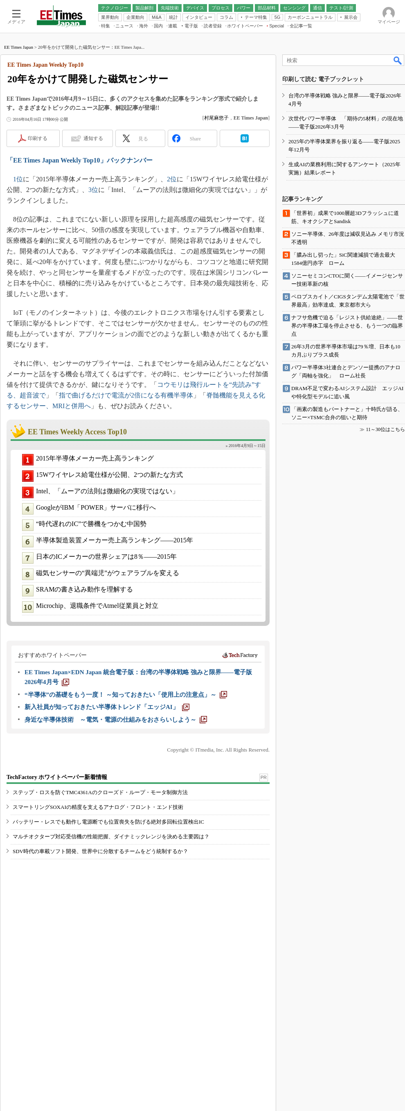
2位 (172, 179)
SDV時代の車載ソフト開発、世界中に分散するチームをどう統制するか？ (100, 851)
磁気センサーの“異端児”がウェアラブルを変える (107, 572)
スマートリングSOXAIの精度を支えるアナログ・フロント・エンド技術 (98, 807)
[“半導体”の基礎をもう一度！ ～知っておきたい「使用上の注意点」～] (126, 694)
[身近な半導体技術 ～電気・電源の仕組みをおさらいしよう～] (116, 719)
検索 (398, 60)
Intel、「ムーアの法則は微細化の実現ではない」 (107, 491)
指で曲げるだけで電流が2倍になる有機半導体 (126, 395)
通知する (93, 138)
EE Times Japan (18, 47)
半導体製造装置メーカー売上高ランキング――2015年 (114, 540)
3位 (93, 189)
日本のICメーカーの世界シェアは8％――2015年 (106, 556)
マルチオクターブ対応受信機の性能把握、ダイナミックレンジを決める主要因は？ (111, 836)
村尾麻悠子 (216, 118)
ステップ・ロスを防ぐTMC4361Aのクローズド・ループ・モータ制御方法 (100, 792)
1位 (18, 179)
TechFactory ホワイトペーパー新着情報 (57, 777)
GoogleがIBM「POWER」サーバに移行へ (96, 507)
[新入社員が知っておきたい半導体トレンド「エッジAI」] (107, 707)
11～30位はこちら (385, 429)
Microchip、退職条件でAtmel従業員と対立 (97, 605)
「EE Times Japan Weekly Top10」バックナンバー (80, 160)
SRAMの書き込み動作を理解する (84, 589)
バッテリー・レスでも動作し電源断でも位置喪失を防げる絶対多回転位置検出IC (108, 822)
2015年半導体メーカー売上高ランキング (95, 458)
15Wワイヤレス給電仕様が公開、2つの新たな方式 (109, 474)
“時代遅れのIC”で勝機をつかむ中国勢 (91, 523)
